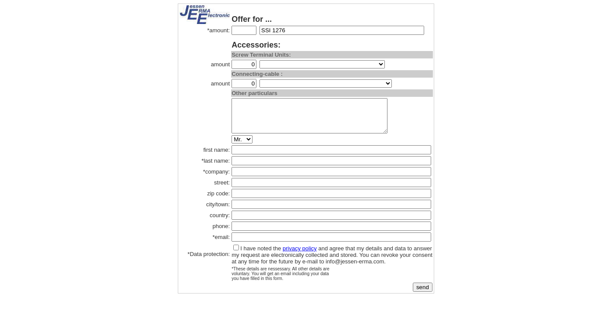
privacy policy (300, 255)
